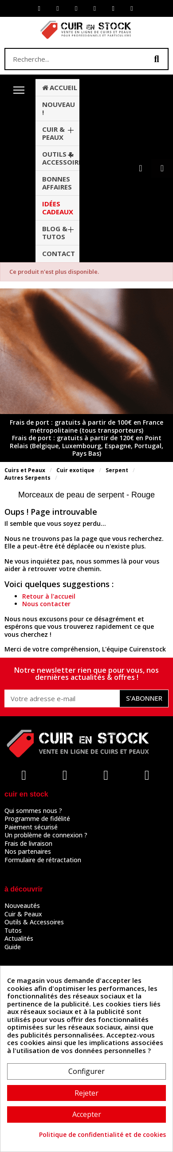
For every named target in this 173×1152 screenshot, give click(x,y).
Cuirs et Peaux (24, 470)
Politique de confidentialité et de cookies (102, 1135)
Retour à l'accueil (48, 596)
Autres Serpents (27, 477)
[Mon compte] (140, 168)
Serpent (117, 470)
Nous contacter (46, 604)
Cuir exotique (75, 470)
